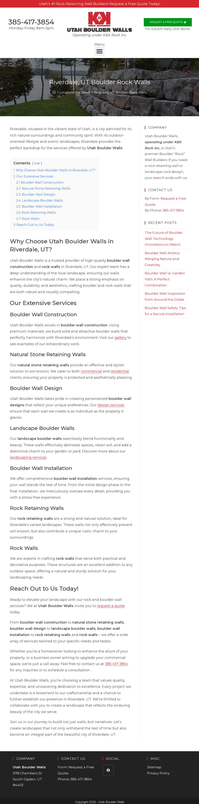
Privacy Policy (158, 771)
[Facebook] (108, 768)
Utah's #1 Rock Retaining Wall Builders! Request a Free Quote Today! (99, 4)
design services (111, 403)
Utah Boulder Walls (99, 28)
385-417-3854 (31, 21)
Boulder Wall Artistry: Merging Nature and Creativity (162, 256)
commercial (91, 369)
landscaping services (28, 455)
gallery (121, 335)
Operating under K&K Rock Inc (99, 33)
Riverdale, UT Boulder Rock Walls (120, 90)
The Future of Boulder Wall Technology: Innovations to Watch (164, 236)
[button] (100, 49)
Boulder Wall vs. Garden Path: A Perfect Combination (165, 277)
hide (37, 161)
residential (120, 369)
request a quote (111, 604)
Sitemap (154, 765)
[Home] (54, 90)
